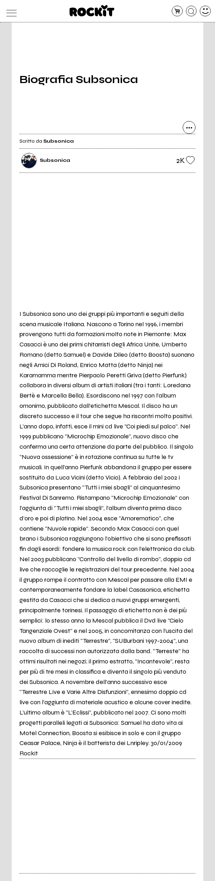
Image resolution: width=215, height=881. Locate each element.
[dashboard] (205, 11)
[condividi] (189, 127)
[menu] (9, 11)
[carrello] (177, 11)
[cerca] (191, 11)
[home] (92, 10)
